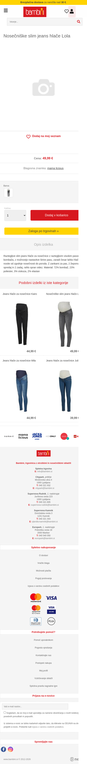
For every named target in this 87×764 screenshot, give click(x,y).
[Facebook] (4, 750)
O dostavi (43, 555)
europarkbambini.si (45, 538)
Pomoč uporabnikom (43, 640)
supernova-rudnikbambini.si (45, 505)
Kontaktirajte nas (43, 655)
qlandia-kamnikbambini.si (45, 521)
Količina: (7, 208)
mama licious (55, 168)
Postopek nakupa (43, 663)
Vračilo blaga (43, 563)
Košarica (80, 11)
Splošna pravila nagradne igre (43, 686)
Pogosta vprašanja (43, 647)
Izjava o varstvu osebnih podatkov (43, 586)
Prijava (72, 12)
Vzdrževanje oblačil (43, 678)
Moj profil (43, 670)
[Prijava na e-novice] (82, 707)
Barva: (6, 186)
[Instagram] (11, 750)
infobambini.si (44, 471)
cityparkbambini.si (44, 488)
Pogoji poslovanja (43, 578)
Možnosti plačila (43, 571)
